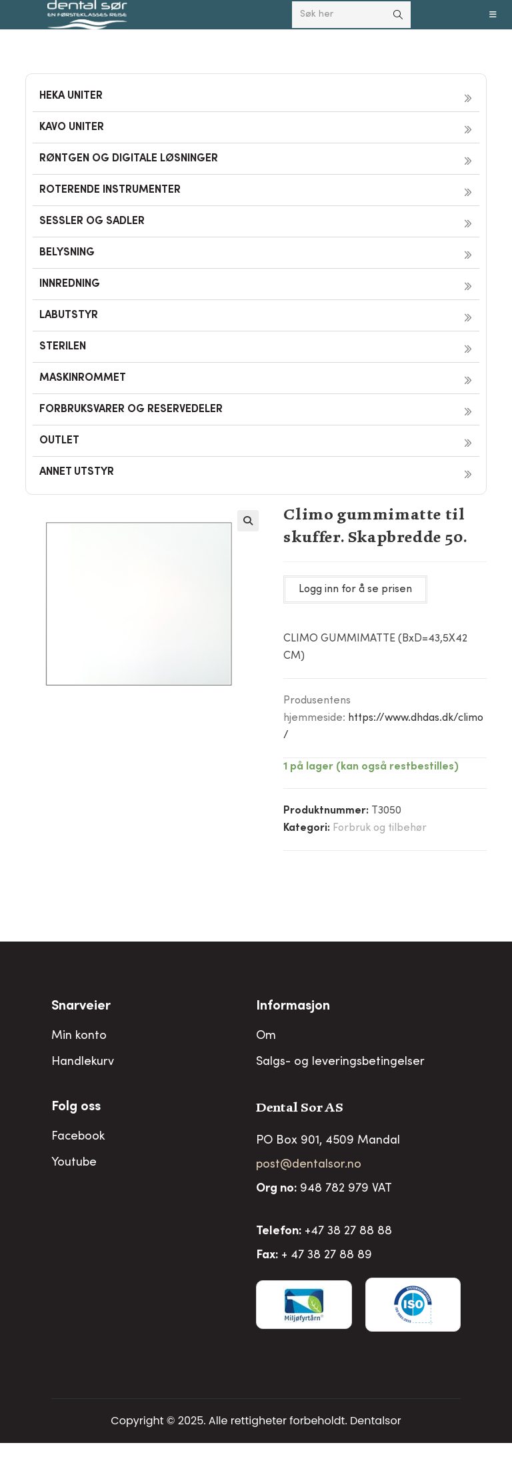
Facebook (78, 1137)
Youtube (74, 1163)
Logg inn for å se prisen (355, 589)
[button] (248, 520)
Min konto (79, 1036)
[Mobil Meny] (493, 15)
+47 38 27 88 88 (348, 1232)
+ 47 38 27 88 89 (326, 1256)
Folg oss (76, 1107)
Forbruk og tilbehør (380, 828)
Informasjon (293, 1007)
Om (266, 1036)
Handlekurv (82, 1062)
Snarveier (81, 1007)
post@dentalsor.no (308, 1165)
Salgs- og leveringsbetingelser (340, 1062)
